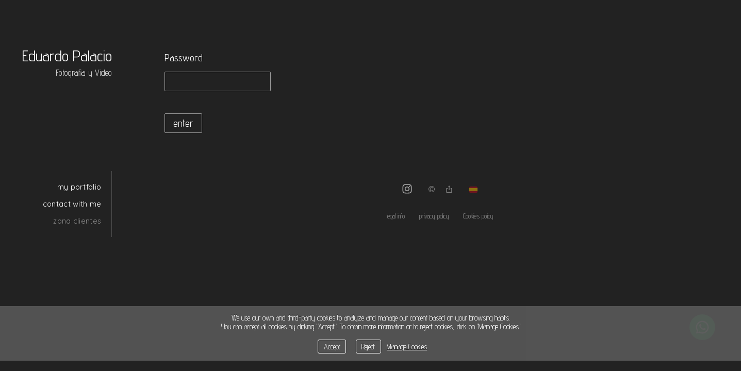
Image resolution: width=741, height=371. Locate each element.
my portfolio (79, 187)
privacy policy (434, 216)
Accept (332, 346)
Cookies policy (478, 216)
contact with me (72, 204)
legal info (396, 216)
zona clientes (77, 221)
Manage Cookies (407, 346)
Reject (368, 346)
